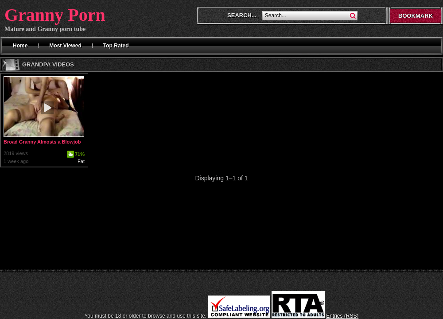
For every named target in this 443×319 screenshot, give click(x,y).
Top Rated (116, 46)
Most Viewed (65, 46)
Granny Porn (54, 15)
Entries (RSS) (342, 316)
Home (20, 46)
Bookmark (415, 15)
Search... (241, 15)
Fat (81, 161)
